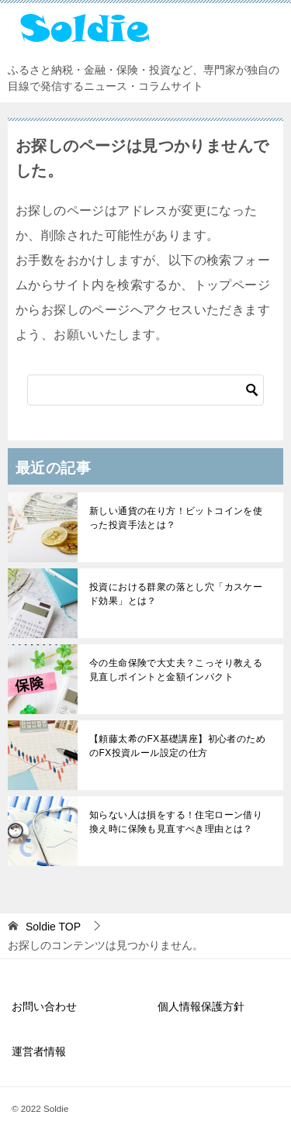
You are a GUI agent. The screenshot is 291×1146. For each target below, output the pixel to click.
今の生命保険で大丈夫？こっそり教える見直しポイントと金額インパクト (175, 670)
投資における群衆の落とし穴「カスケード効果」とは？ (175, 594)
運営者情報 (39, 1051)
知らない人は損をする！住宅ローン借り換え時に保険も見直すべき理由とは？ (175, 821)
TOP (53, 926)
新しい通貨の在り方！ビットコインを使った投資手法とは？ (175, 518)
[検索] (145, 390)
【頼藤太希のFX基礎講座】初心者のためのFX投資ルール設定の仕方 (177, 746)
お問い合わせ (44, 1006)
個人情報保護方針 (201, 1006)
